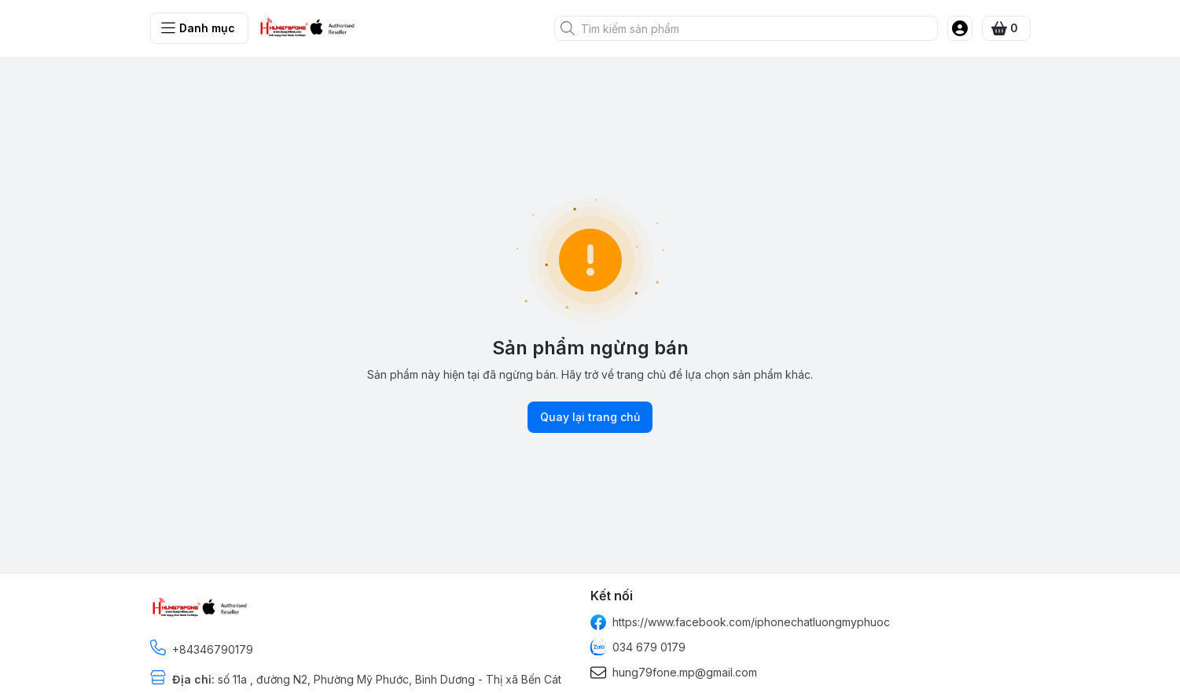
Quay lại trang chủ (590, 417)
